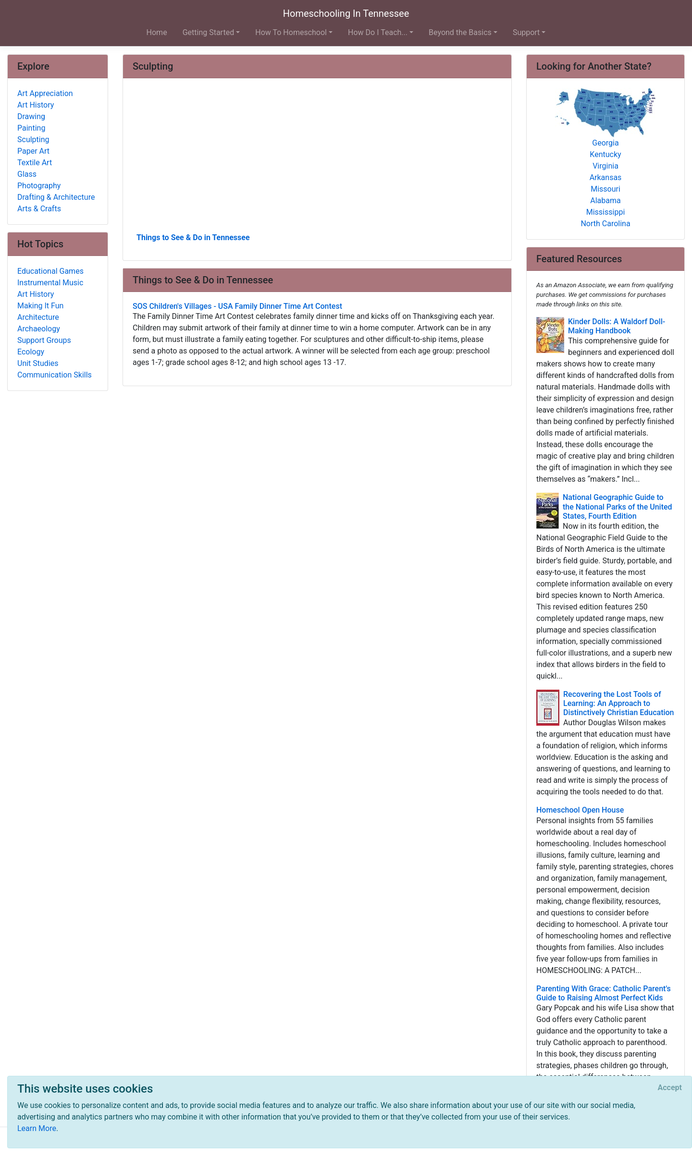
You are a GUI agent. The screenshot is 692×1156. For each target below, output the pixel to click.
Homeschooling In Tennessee (346, 13)
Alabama (605, 200)
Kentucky (605, 154)
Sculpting (33, 139)
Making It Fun (40, 305)
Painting (31, 128)
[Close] (670, 1087)
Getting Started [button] (209, 32)
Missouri (605, 189)
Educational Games (50, 271)
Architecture (38, 317)
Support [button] (526, 32)
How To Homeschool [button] (291, 32)
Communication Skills (54, 374)
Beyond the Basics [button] (460, 32)
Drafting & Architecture (56, 197)
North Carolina (605, 223)
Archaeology (38, 328)
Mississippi (605, 212)
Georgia (605, 142)
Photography (39, 185)
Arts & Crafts (39, 208)
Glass (27, 174)
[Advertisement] (317, 159)
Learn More (36, 1128)
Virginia (605, 165)
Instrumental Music (50, 282)
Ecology (30, 351)
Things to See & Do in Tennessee (193, 237)
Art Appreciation (45, 93)
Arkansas (606, 177)
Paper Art (33, 151)
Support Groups (44, 340)
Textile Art (34, 162)
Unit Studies (38, 363)
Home (157, 32)
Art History (35, 105)
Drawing (31, 116)
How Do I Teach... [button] (378, 32)
